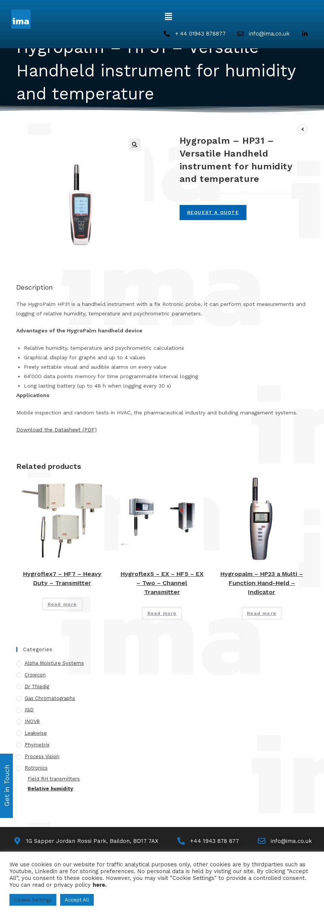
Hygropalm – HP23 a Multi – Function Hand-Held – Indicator (261, 583)
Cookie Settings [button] (33, 900)
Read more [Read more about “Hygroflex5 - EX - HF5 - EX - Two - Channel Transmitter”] (162, 613)
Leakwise (36, 733)
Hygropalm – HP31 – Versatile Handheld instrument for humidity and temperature (157, 120)
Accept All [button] (77, 900)
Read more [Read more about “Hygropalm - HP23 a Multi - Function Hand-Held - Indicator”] (261, 613)
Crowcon (35, 675)
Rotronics (36, 768)
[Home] (18, 120)
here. (100, 884)
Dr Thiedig (37, 687)
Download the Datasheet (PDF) (56, 430)
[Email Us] (285, 841)
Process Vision (42, 756)
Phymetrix (37, 745)
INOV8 (32, 722)
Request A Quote (213, 213)
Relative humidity (50, 789)
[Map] (85, 841)
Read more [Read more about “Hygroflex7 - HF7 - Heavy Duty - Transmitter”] (62, 604)
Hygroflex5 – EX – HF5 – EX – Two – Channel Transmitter (162, 583)
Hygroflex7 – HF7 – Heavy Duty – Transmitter (62, 579)
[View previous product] (302, 129)
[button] (168, 16)
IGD (29, 710)
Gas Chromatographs (50, 698)
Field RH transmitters (54, 779)
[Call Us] (208, 841)
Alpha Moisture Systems (54, 663)
